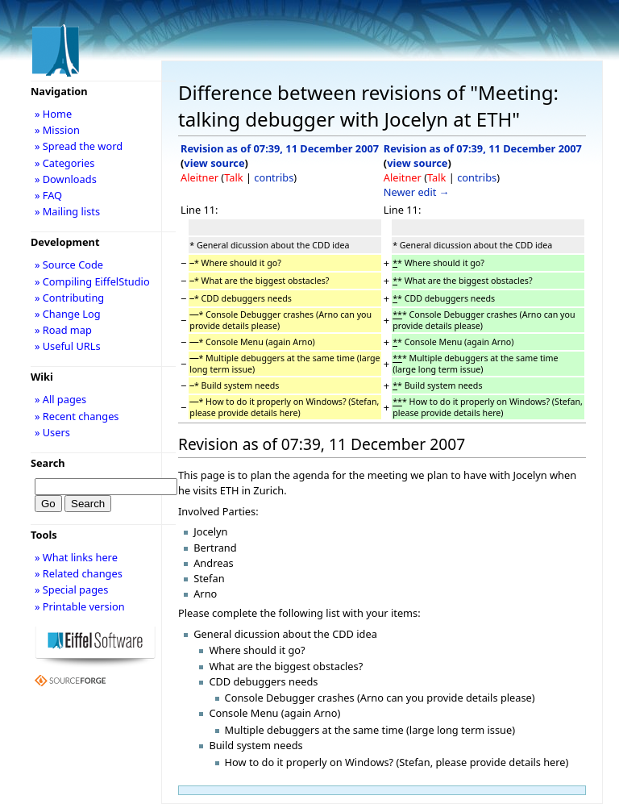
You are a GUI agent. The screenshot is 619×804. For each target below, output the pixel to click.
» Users (52, 432)
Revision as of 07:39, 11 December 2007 (280, 148)
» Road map (63, 330)
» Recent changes (77, 416)
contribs (273, 177)
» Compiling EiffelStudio (92, 281)
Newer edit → (417, 192)
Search (48, 463)
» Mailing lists (67, 211)
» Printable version (80, 606)
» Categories (65, 163)
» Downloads (66, 179)
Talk (233, 177)
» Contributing (69, 297)
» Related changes (79, 573)
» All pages (60, 399)
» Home (53, 113)
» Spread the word (79, 146)
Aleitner (199, 177)
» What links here (76, 557)
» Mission (57, 130)
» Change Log (68, 313)
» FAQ (48, 195)
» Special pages (71, 589)
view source (214, 163)
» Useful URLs (68, 346)
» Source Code (69, 264)
